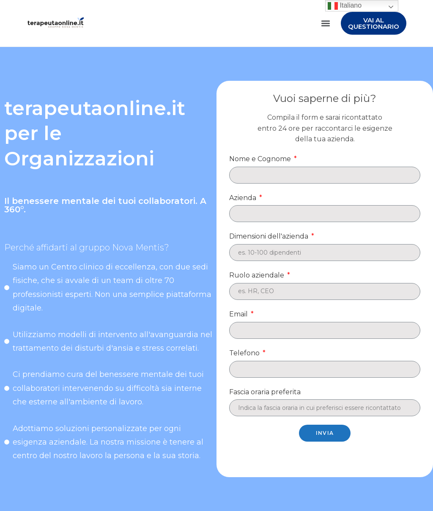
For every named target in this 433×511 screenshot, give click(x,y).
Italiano (345, 6)
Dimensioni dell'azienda (269, 236)
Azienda (243, 198)
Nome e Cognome (261, 159)
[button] (325, 23)
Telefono (245, 353)
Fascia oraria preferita (265, 392)
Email (239, 314)
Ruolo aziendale (257, 275)
